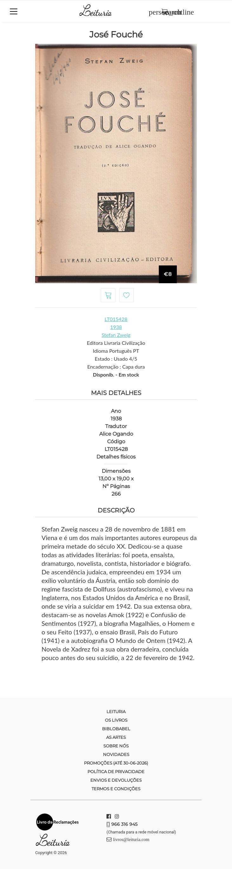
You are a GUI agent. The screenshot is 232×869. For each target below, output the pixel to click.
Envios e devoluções (116, 780)
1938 (116, 327)
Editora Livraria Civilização (116, 343)
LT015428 (116, 319)
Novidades (116, 754)
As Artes (116, 737)
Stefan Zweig (115, 335)
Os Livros (116, 720)
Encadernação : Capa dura (116, 367)
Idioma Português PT (116, 351)
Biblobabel (116, 728)
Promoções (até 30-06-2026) (116, 762)
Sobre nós (116, 745)
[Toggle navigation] (13, 11)
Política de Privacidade (116, 771)
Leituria (116, 711)
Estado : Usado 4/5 (116, 359)
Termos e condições (116, 788)
